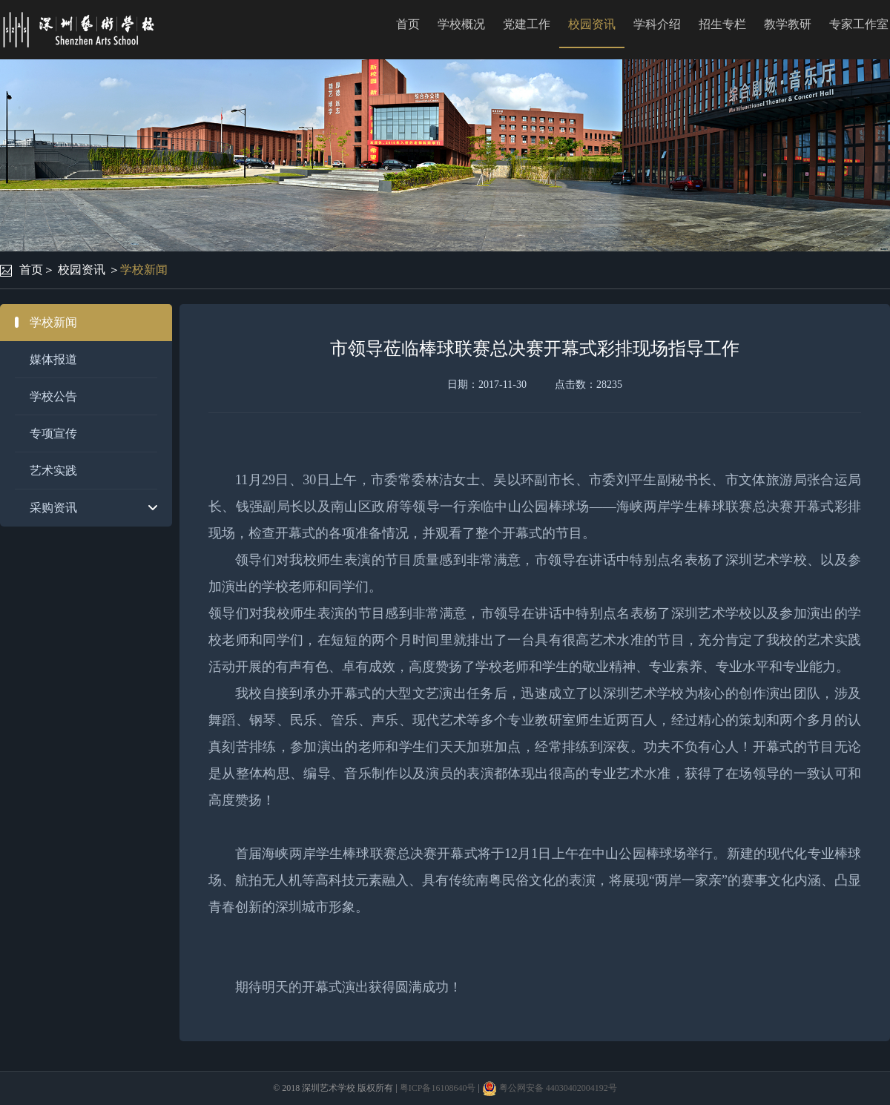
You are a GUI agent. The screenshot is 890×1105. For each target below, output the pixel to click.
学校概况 (461, 24)
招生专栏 (722, 24)
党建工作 (526, 24)
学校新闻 (144, 269)
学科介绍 (657, 24)
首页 (408, 24)
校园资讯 (592, 24)
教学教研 (787, 24)
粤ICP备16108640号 (438, 1088)
